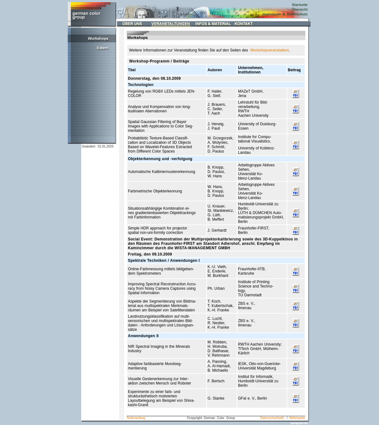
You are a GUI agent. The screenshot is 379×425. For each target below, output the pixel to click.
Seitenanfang (136, 418)
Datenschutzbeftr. (272, 418)
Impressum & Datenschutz (285, 14)
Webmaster (297, 418)
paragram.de (299, 423)
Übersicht (300, 9)
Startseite (300, 5)
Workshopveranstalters (269, 50)
